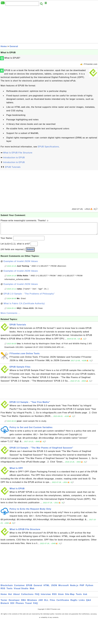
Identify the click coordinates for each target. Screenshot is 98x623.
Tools (9, 591)
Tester (4, 603)
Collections (27, 597)
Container (19, 588)
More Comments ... (10, 316)
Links (82, 603)
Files (52, 603)
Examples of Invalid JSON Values (21, 264)
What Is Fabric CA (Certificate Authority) (24, 306)
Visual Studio (21, 591)
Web (32, 591)
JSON (54, 588)
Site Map (70, 597)
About (16, 597)
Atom (61, 597)
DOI (12, 606)
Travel (28, 606)
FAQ (37, 597)
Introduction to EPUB (14, 157)
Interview (46, 597)
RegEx (73, 603)
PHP (82, 588)
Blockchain (7, 588)
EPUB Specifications (48, 147)
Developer (14, 603)
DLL (46, 603)
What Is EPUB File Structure (17, 153)
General (14, 46)
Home (4, 46)
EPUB (29, 588)
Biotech (5, 606)
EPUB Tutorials (12, 167)
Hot (10, 597)
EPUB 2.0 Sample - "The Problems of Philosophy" (29, 296)
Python (89, 588)
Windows (32, 603)
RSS (3, 591)
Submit (30, 252)
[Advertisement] (49, 25)
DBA (23, 603)
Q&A (88, 603)
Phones (20, 606)
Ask (85, 597)
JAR (40, 603)
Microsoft (63, 588)
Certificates (63, 603)
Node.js (74, 588)
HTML (47, 588)
